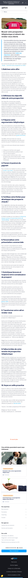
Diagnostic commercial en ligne (9, 538)
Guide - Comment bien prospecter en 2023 (13, 65)
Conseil (3, 517)
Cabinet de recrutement (7, 525)
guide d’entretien (20, 135)
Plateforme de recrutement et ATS (10, 542)
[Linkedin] (20, 548)
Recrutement (4, 509)
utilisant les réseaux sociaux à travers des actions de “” (13, 218)
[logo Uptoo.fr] (4, 8)
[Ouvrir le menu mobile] (26, 7)
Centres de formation (7, 528)
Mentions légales (14, 565)
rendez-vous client (8, 170)
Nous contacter (14, 551)
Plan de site (14, 562)
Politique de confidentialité (14, 568)
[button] (3, 575)
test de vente (17, 403)
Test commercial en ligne (8, 540)
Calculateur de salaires (7, 535)
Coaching (3, 514)
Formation (4, 512)
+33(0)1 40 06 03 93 (10, 548)
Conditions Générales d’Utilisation (14, 571)
